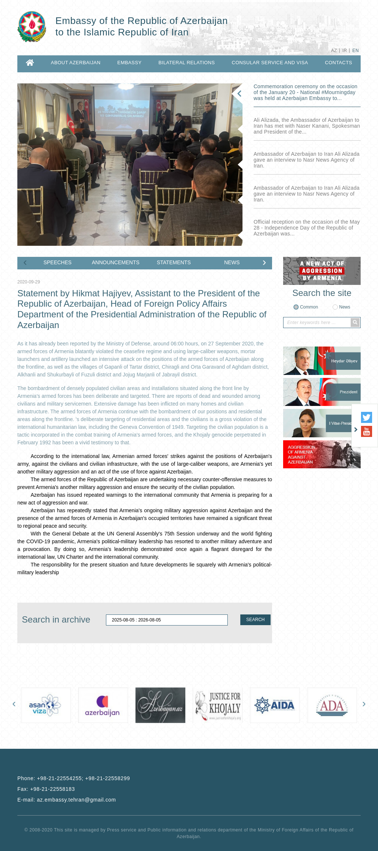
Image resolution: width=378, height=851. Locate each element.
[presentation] (25, 263)
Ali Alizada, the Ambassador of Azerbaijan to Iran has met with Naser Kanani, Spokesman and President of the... (307, 126)
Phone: (73, 778)
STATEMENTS (174, 262)
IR (344, 50)
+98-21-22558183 (52, 789)
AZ (334, 50)
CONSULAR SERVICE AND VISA (270, 62)
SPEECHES (58, 262)
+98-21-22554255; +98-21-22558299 (83, 778)
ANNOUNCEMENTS (116, 262)
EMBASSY (129, 62)
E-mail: (66, 800)
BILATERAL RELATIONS (186, 62)
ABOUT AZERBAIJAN (75, 62)
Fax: (46, 789)
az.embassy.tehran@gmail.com (76, 800)
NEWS (232, 262)
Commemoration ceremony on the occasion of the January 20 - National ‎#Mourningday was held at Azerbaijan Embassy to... (305, 92)
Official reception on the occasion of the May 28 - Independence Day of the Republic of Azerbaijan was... (307, 228)
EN (356, 50)
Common (309, 307)
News (344, 307)
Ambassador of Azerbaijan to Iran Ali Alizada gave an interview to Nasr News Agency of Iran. (307, 160)
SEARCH (255, 619)
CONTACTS (338, 62)
